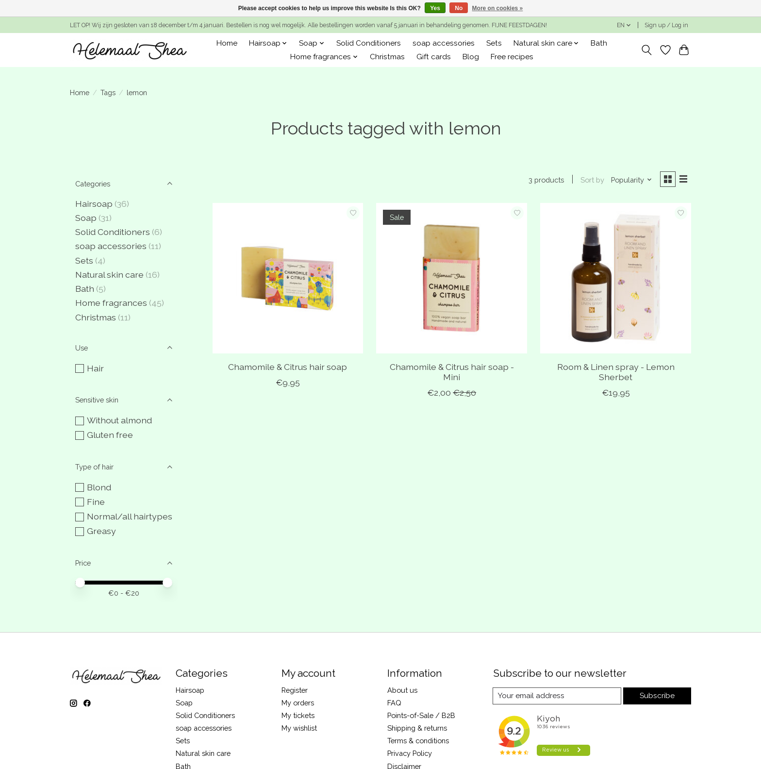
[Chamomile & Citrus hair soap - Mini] (451, 279)
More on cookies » (497, 8)
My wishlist (299, 728)
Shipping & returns (417, 728)
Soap (86, 218)
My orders (297, 703)
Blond (99, 487)
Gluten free (110, 435)
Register (294, 690)
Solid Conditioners (368, 43)
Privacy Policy (409, 753)
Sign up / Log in (666, 25)
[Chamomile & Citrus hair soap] (288, 279)
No (459, 8)
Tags (108, 92)
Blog (471, 56)
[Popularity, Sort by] (629, 180)
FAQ (394, 703)
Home (226, 43)
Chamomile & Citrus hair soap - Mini (452, 373)
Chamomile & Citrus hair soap (287, 368)
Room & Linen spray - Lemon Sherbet (616, 373)
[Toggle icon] (647, 50)
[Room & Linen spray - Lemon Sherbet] (615, 279)
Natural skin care (109, 274)
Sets (494, 43)
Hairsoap (94, 204)
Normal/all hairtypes (129, 516)
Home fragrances (111, 303)
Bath (599, 43)
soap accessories (444, 43)
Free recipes (512, 56)
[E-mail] (557, 696)
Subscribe (657, 696)
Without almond (119, 420)
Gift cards (433, 56)
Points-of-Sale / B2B (421, 715)
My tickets (297, 715)
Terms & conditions (418, 740)
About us (402, 690)
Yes (435, 8)
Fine (96, 502)
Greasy (101, 531)
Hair (95, 368)
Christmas (387, 56)
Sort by (590, 180)
